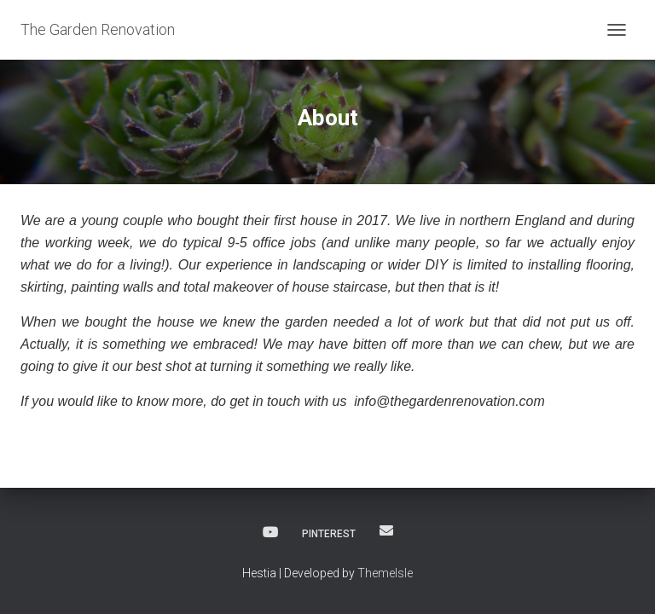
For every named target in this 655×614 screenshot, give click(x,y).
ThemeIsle (385, 573)
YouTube (270, 533)
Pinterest (329, 534)
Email (386, 530)
